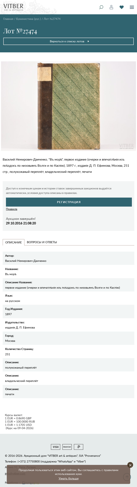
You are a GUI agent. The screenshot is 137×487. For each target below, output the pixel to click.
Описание (13, 242)
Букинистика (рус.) (28, 19)
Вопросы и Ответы (42, 242)
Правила (11, 209)
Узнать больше (69, 478)
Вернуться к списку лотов (69, 41)
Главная (8, 19)
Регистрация (69, 202)
